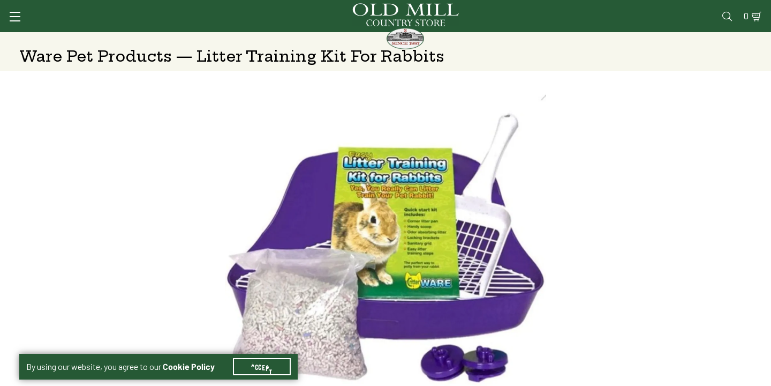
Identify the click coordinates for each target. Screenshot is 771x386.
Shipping (536, 188)
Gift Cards (627, 9)
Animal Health (179, 40)
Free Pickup (672, 188)
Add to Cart (661, 273)
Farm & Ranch (668, 40)
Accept (268, 354)
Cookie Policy (195, 353)
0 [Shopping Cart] (733, 9)
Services (476, 9)
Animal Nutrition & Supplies (303, 40)
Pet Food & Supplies (441, 40)
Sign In (153, 9)
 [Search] (739, 40)
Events (675, 9)
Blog (710, 9)
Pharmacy (576, 9)
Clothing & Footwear (562, 40)
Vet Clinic (525, 9)
